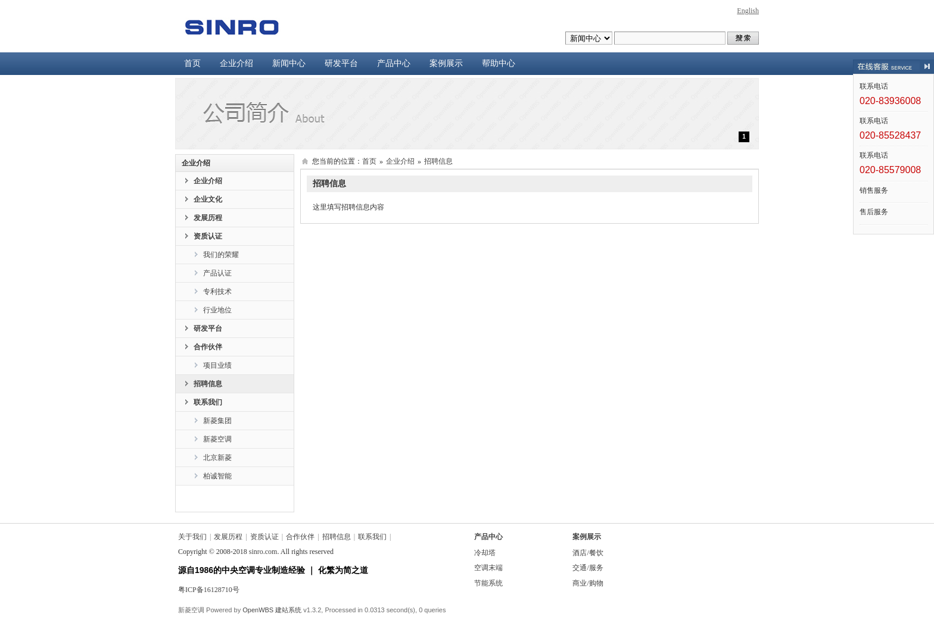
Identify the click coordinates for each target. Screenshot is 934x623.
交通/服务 (587, 567)
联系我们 (208, 402)
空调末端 (488, 567)
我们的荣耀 (221, 255)
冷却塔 (485, 553)
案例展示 (446, 63)
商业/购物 (587, 583)
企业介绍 (236, 63)
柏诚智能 (217, 476)
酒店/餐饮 (587, 553)
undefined (588, 38)
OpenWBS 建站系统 (271, 609)
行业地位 (217, 310)
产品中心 (393, 63)
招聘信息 (208, 384)
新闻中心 (289, 63)
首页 (192, 63)
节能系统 (488, 583)
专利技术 (217, 291)
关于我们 (192, 537)
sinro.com (263, 551)
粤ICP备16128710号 (208, 590)
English (748, 11)
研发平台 (341, 63)
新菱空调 (217, 439)
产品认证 (217, 273)
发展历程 (208, 218)
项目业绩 (217, 365)
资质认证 (208, 236)
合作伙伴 (208, 347)
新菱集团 (217, 421)
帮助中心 (498, 63)
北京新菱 (217, 457)
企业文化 (208, 199)
